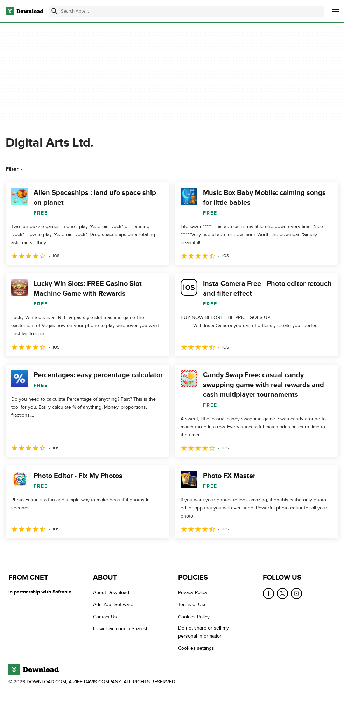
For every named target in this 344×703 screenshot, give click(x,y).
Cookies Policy (194, 617)
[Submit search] (54, 11)
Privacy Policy (193, 593)
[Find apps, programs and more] (186, 11)
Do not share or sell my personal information (203, 632)
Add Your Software (113, 605)
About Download (111, 593)
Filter (15, 169)
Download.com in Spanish (121, 629)
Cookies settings (196, 648)
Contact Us (105, 617)
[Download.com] (24, 11)
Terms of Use (192, 605)
